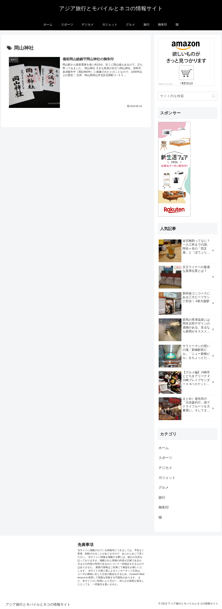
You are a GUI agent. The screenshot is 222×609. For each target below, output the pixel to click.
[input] (187, 96)
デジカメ (165, 468)
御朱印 (163, 507)
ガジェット (167, 478)
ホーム (163, 448)
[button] (213, 96)
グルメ (163, 487)
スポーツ (165, 458)
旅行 (161, 497)
